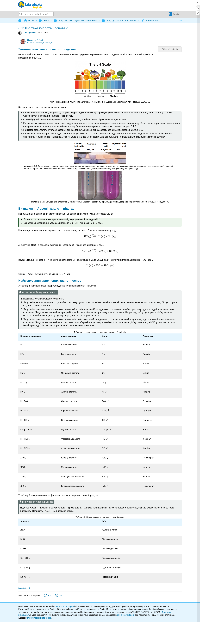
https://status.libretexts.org (39, 618)
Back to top (23, 588)
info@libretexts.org (125, 615)
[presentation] (61, 102)
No (60, 596)
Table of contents (170, 49)
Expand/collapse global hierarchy (21, 20)
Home (29, 20)
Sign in (176, 14)
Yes (49, 596)
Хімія (44, 20)
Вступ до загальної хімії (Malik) (119, 20)
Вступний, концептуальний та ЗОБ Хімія (75, 20)
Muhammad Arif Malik (35, 40)
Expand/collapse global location (180, 20)
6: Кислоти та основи (153, 20)
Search (20, 14)
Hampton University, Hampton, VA (40, 43)
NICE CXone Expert (65, 606)
